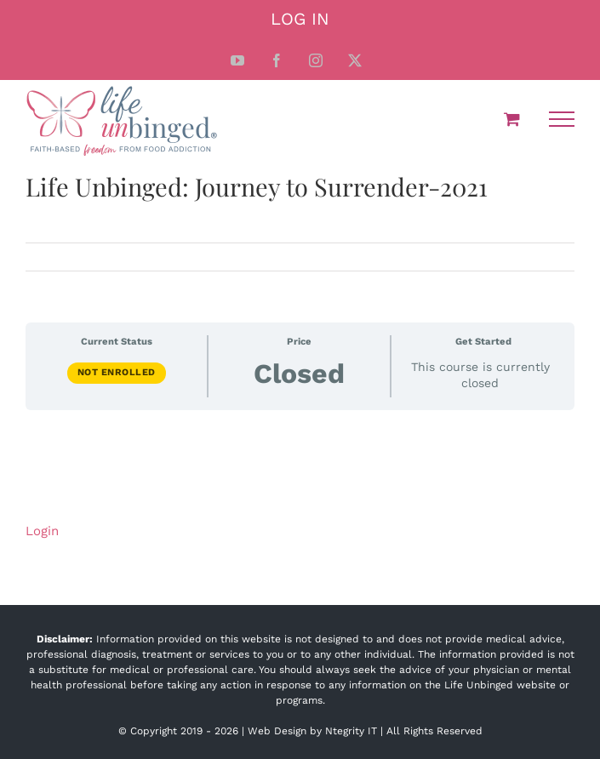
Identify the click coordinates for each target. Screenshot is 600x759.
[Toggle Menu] (561, 119)
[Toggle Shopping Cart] (512, 119)
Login (42, 531)
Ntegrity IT (351, 731)
